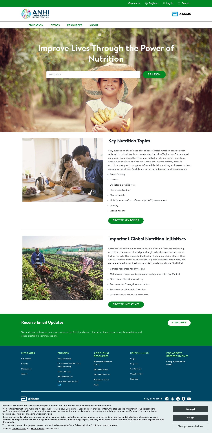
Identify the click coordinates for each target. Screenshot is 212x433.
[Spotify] (178, 399)
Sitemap (134, 379)
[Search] (93, 74)
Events (24, 364)
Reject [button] (190, 418)
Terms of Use (64, 372)
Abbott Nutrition (102, 375)
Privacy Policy (64, 359)
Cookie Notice (19, 429)
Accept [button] (190, 409)
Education (26, 359)
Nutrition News (101, 380)
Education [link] (36, 25)
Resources (26, 369)
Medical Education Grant (103, 363)
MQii (96, 385)
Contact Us (136, 369)
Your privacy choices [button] (190, 426)
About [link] (94, 25)
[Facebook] (183, 399)
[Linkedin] (167, 399)
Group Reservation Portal (175, 363)
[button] (179, 3)
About (24, 374)
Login (133, 359)
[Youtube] (189, 399)
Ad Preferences (65, 377)
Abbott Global (101, 370)
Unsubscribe (136, 374)
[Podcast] (172, 399)
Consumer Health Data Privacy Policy (69, 365)
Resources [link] (74, 25)
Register (134, 364)
